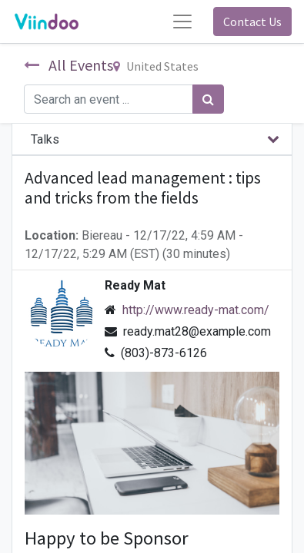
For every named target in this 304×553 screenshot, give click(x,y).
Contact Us (252, 21)
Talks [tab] (45, 139)
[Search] (208, 99)
